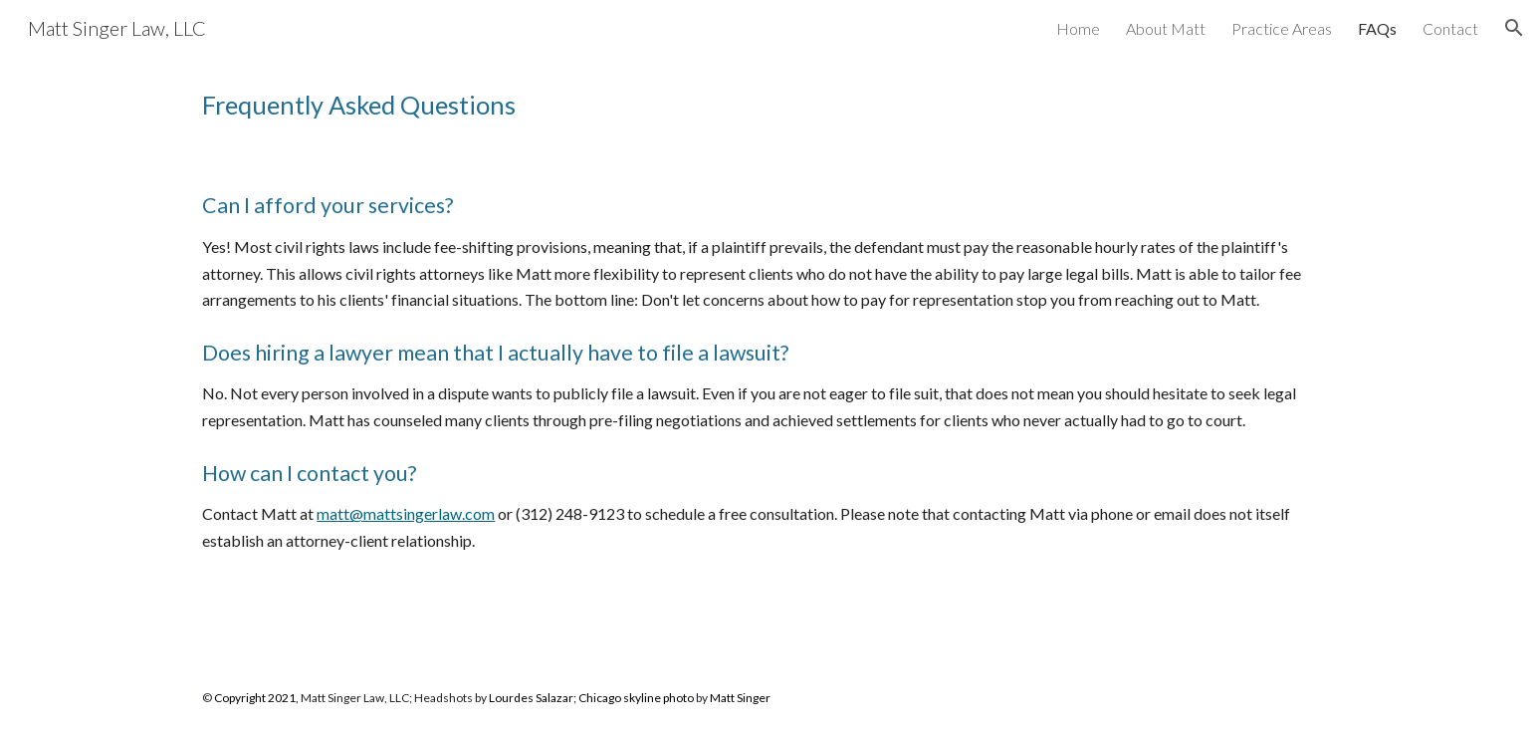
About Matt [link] (1166, 28)
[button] (1514, 28)
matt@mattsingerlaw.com (406, 513)
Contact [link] (1450, 28)
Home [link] (1078, 28)
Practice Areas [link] (1281, 28)
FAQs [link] (1377, 28)
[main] (768, 105)
